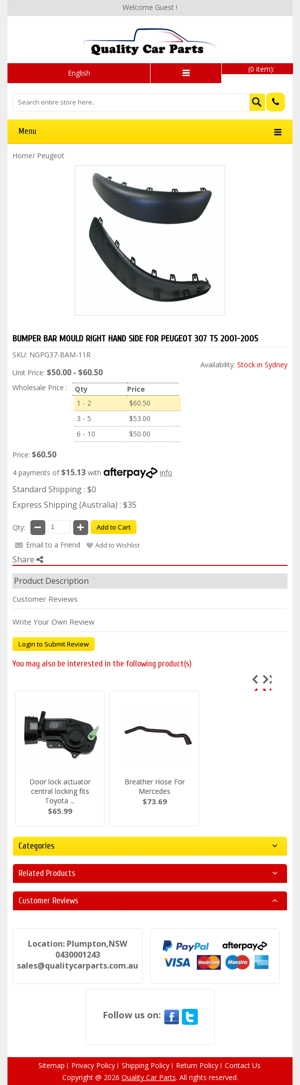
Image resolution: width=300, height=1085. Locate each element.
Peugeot (50, 155)
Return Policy (197, 1065)
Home (22, 155)
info (166, 472)
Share (27, 559)
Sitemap (51, 1065)
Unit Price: (28, 372)
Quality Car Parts (149, 1077)
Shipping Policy (145, 1065)
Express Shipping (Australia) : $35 (74, 504)
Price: (21, 454)
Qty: (18, 527)
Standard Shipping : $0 (54, 489)
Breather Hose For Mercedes (155, 786)
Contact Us (243, 1065)
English (79, 73)
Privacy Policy (93, 1065)
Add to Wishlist (117, 545)
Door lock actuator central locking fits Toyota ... (60, 791)
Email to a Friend (53, 544)
